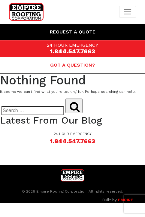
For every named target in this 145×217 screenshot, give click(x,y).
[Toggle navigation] (127, 12)
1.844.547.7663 (72, 51)
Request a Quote (72, 32)
